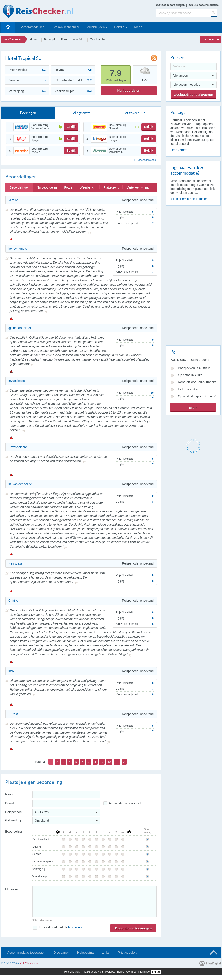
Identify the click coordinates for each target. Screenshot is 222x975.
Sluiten (156, 971)
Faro (64, 39)
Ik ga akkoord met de (60, 927)
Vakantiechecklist (67, 27)
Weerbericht (88, 187)
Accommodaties (32, 27)
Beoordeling (13, 831)
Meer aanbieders (147, 160)
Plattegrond (111, 187)
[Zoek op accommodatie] (183, 13)
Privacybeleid (127, 952)
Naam (9, 794)
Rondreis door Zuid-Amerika (197, 382)
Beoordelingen (19, 187)
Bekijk (70, 127)
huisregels (75, 927)
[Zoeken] (214, 13)
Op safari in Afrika (190, 375)
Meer (138, 27)
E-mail (9, 803)
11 (116, 761)
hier (122, 971)
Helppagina (85, 952)
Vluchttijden (96, 27)
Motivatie (11, 889)
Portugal (49, 39)
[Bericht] (94, 901)
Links (105, 952)
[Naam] (66, 794)
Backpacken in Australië (194, 368)
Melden (11, 239)
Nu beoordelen (128, 90)
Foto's (68, 187)
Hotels (34, 39)
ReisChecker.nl (12, 39)
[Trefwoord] (193, 66)
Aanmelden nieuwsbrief (125, 803)
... (102, 761)
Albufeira (78, 39)
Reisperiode (13, 812)
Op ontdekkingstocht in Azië (197, 396)
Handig (119, 27)
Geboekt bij (13, 820)
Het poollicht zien (190, 389)
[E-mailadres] (66, 803)
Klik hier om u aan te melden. (190, 199)
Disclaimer (61, 952)
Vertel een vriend (138, 187)
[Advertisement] (184, 275)
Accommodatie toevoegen (26, 952)
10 (109, 761)
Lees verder (178, 150)
